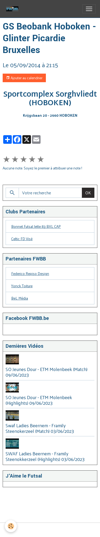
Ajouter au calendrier (24, 77)
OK (88, 192)
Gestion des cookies (50, 530)
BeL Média (19, 298)
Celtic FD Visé (22, 238)
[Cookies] (11, 526)
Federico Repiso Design (30, 273)
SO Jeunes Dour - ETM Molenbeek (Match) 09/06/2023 (46, 372)
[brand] (13, 8)
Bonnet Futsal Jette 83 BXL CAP (36, 226)
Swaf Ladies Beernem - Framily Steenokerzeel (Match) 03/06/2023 (40, 428)
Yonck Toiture (22, 285)
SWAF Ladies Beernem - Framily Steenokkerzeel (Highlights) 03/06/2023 (45, 456)
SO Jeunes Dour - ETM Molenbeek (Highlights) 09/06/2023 (39, 400)
